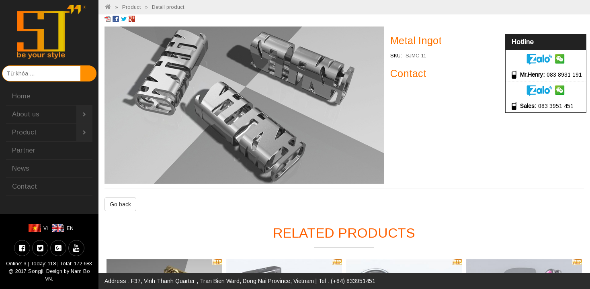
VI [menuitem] (45, 228)
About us (52, 114)
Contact (24, 186)
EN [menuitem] (70, 228)
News (20, 168)
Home (21, 96)
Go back (120, 204)
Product (52, 132)
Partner (23, 150)
